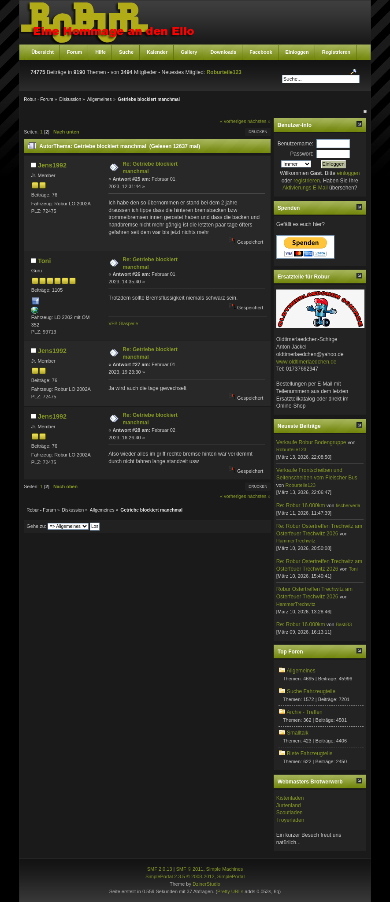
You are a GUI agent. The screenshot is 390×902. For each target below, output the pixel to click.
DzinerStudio (206, 884)
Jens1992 (52, 165)
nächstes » (259, 121)
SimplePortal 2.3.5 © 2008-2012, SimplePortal (195, 876)
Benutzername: (295, 144)
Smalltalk (297, 733)
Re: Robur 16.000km (300, 505)
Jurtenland (288, 805)
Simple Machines (224, 869)
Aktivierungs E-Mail (305, 188)
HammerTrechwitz (296, 540)
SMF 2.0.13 (159, 869)
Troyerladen (290, 820)
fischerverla (348, 505)
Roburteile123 (224, 72)
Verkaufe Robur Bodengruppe (311, 442)
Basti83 (344, 624)
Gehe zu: (36, 526)
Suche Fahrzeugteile (311, 691)
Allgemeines (300, 671)
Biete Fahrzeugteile (309, 753)
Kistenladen (290, 798)
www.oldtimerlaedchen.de (306, 362)
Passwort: (301, 154)
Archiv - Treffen (304, 712)
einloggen (348, 173)
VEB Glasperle (123, 323)
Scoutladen (289, 812)
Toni (44, 260)
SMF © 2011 (190, 869)
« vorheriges (233, 121)
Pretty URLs (230, 891)
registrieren (306, 181)
